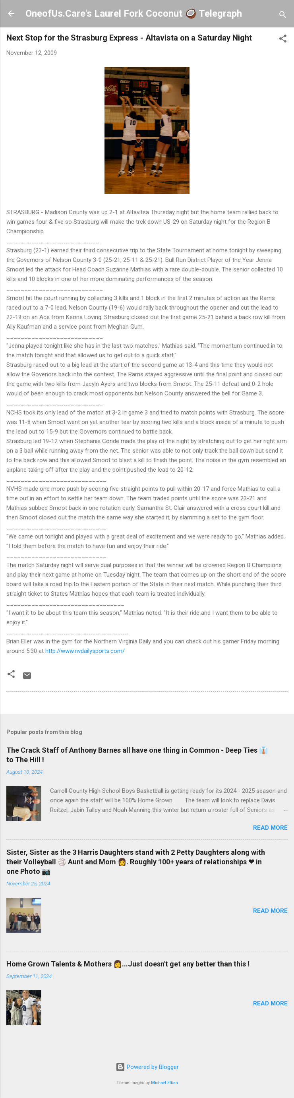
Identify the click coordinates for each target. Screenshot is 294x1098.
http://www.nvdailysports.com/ (85, 651)
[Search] (283, 16)
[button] (283, 40)
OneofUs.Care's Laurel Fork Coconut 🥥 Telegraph (133, 13)
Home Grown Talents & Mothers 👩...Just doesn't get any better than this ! (128, 964)
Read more (270, 827)
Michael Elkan (164, 1082)
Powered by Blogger (147, 1067)
